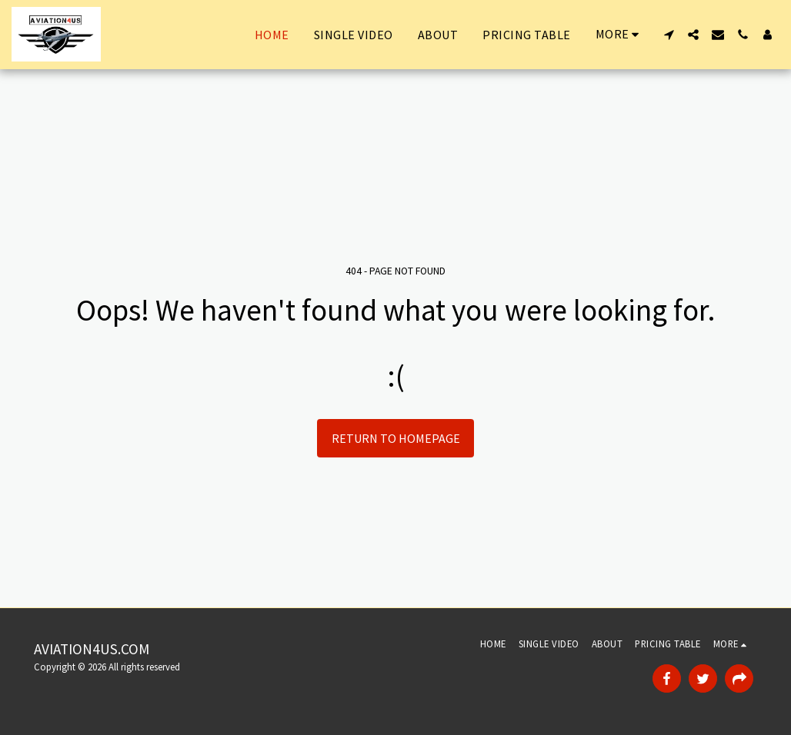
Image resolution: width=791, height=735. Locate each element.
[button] (668, 34)
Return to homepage (396, 438)
